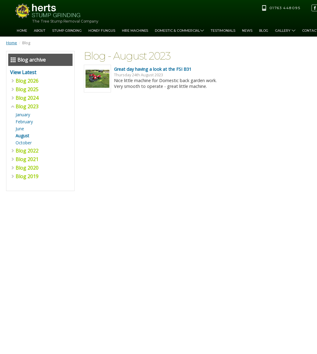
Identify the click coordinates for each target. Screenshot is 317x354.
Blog (264, 31)
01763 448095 (284, 8)
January (23, 114)
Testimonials (223, 31)
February (24, 122)
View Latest (23, 72)
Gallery (285, 31)
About (40, 31)
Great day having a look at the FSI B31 (152, 69)
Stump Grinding (67, 31)
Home (22, 31)
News (247, 31)
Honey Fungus (101, 31)
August (22, 136)
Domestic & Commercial (179, 31)
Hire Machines (135, 31)
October (24, 143)
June (20, 129)
